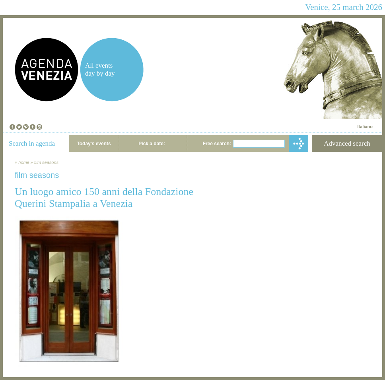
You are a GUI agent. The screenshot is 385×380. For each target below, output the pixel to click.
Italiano (365, 126)
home (23, 162)
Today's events (94, 143)
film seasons (46, 162)
